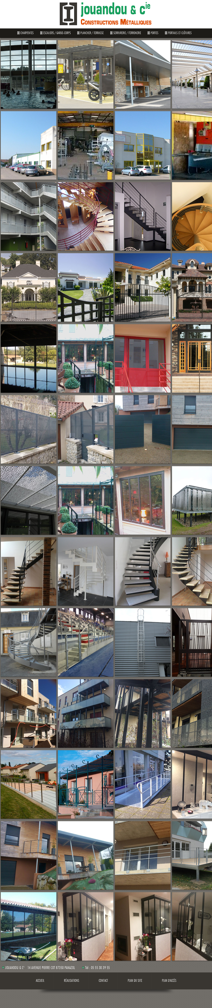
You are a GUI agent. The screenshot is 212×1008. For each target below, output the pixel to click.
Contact (103, 981)
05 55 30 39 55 (100, 968)
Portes (154, 33)
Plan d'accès (169, 981)
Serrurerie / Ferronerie (127, 33)
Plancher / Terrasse (92, 33)
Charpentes (27, 33)
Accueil (40, 981)
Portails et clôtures (180, 33)
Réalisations (71, 981)
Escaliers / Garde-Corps (57, 33)
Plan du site (135, 981)
